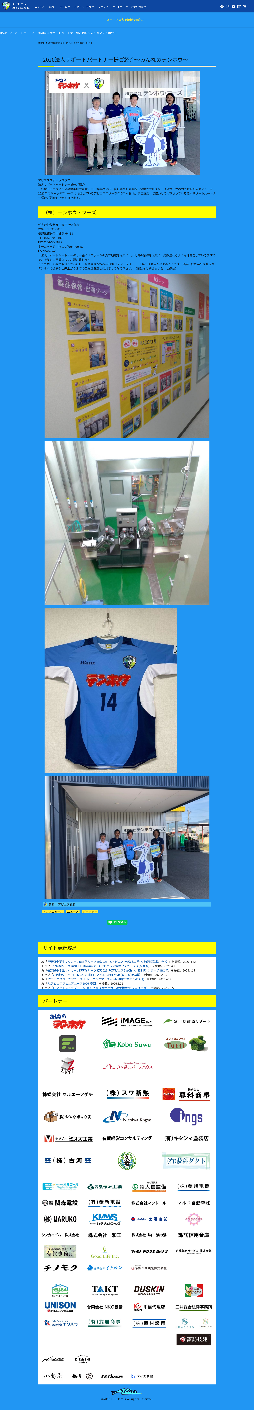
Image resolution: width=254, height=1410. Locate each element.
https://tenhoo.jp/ (70, 246)
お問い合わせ (138, 6)
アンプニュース (53, 911)
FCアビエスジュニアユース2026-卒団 (71, 983)
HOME (3, 33)
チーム (65, 7)
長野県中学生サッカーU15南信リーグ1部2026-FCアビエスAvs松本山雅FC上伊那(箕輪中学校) (107, 961)
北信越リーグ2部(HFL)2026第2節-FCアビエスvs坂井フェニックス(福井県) (101, 966)
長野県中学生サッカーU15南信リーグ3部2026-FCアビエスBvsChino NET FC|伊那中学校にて (107, 970)
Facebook (44, 251)
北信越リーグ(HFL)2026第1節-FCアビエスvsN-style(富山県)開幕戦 (96, 974)
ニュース (39, 6)
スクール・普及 (84, 7)
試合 (51, 6)
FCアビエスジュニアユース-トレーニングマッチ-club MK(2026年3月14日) (95, 979)
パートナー (121, 7)
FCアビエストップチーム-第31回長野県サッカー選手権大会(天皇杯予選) (100, 988)
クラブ (104, 7)
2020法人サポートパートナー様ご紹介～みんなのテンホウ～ (77, 33)
